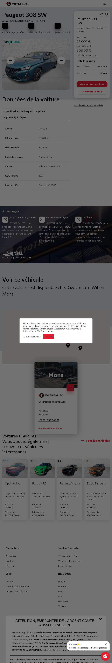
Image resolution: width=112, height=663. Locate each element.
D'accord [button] (48, 336)
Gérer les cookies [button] (32, 336)
